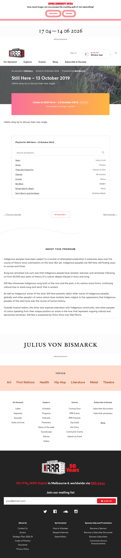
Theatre (108, 382)
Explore (46, 402)
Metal (94, 382)
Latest (18, 408)
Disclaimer (22, 544)
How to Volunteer (60, 528)
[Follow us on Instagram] (76, 512)
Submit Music (60, 536)
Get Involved (60, 523)
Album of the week (46, 427)
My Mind (19, 184)
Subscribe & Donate (103, 402)
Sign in (73, 52)
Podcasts (46, 418)
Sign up (106, 501)
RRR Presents (74, 418)
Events (75, 402)
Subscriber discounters (103, 408)
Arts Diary (74, 427)
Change (18, 174)
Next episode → (110, 214)
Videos (46, 441)
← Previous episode (12, 214)
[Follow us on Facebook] (55, 512)
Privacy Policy (23, 549)
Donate (69, 13)
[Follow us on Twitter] (45, 512)
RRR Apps (98, 483)
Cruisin (18, 179)
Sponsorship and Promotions (98, 523)
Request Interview (60, 532)
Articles (46, 436)
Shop (103, 423)
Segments (18, 413)
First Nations (25, 382)
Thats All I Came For (24, 170)
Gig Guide (74, 422)
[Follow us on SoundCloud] (65, 511)
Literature (78, 382)
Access (23, 532)
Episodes (18, 418)
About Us (23, 523)
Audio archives (17, 422)
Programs (46, 413)
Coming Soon (75, 408)
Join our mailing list (60, 492)
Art (9, 382)
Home (18, 165)
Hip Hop (60, 382)
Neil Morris (80, 71)
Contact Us (23, 528)
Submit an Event (75, 436)
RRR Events (75, 413)
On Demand (18, 402)
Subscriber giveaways (102, 413)
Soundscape (46, 431)
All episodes (60, 214)
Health (44, 382)
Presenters (46, 422)
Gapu (17, 160)
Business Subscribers (98, 536)
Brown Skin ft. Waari (24, 188)
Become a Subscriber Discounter (98, 532)
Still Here (28, 71)
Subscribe (53, 13)
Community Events (74, 431)
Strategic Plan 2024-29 (23, 536)
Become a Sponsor (98, 528)
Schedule (46, 408)
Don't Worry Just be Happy (27, 193)
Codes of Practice (22, 540)
